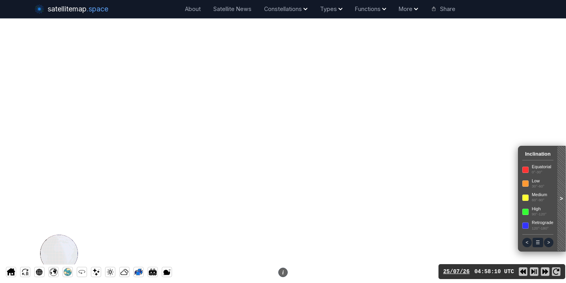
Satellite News (232, 9)
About (193, 9)
